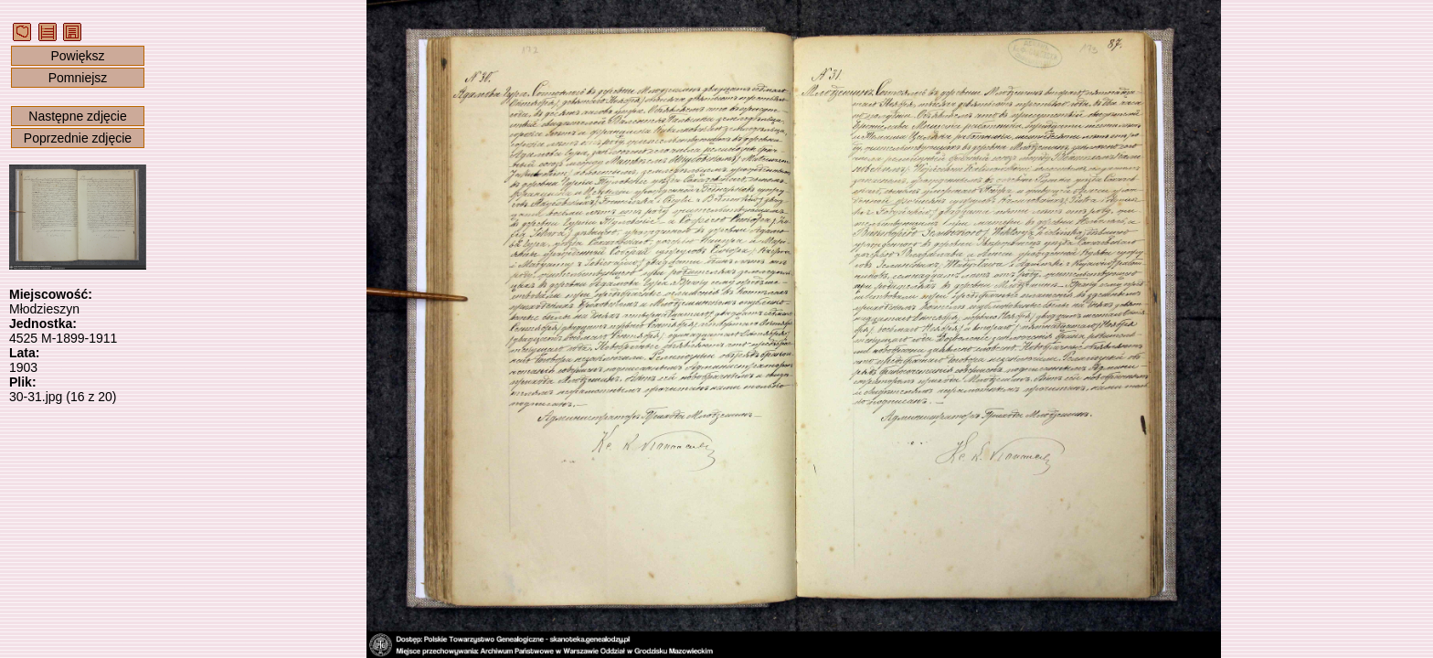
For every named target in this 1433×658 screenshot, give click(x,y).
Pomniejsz (78, 77)
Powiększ (77, 55)
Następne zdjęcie (77, 116)
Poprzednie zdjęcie (78, 138)
